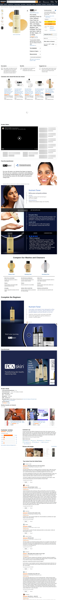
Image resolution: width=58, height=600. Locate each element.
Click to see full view (16, 34)
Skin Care (10, 6)
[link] (9, 91)
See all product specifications (36, 57)
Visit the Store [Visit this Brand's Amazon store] (52, 383)
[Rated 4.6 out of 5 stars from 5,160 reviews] (40, 423)
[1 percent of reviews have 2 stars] (9, 441)
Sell (53, 4)
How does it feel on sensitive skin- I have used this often (15, 129)
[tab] (22, 210)
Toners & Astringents (18, 6)
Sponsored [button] (3, 406)
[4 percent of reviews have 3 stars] (9, 439)
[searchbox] (22, 2)
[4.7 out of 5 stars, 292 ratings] (38, 94)
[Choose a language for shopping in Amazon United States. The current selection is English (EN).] (40, 1)
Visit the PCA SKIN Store (34, 12)
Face (13, 6)
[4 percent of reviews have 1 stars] (9, 443)
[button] (1, 4)
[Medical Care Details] (13, 4)
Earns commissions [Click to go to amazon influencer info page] (15, 127)
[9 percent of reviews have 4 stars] (9, 437)
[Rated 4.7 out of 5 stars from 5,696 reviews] (18, 423)
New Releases (38, 4)
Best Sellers (23, 4)
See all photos (53, 446)
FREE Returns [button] (33, 45)
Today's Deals (28, 4)
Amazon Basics (17, 4)
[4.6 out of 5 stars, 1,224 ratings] (18, 94)
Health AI (5, 4)
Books (34, 4)
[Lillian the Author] (8, 127)
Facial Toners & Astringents (10, 400)
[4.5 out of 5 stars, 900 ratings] (48, 93)
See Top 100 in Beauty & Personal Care (29, 399)
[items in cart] (56, 1)
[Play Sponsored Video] (15, 414)
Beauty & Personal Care (4, 6)
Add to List (46, 38)
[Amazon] (3, 1)
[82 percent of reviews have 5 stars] (9, 435)
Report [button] (31, 482)
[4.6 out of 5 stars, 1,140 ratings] (28, 94)
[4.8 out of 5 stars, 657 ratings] (7, 94)
